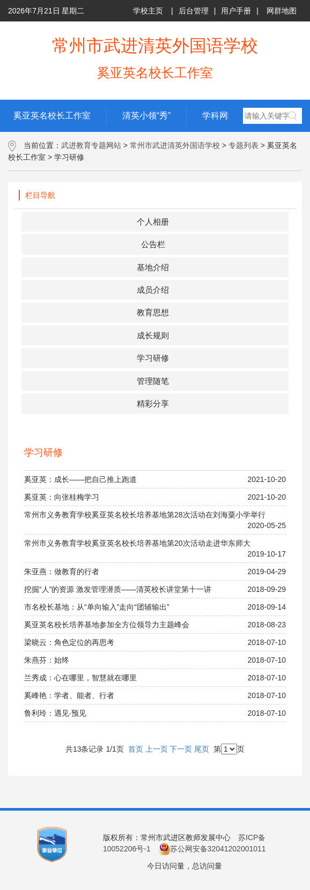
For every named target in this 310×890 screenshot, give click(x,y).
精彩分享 (153, 403)
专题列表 (243, 145)
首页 (135, 749)
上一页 (156, 749)
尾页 (201, 749)
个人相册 (153, 221)
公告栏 (153, 244)
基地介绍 (153, 267)
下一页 (180, 749)
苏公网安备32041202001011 (212, 848)
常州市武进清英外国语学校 (175, 145)
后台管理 (194, 10)
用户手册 (236, 10)
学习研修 (153, 357)
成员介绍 (153, 289)
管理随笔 (153, 380)
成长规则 (153, 335)
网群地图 (282, 10)
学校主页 (148, 10)
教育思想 (153, 312)
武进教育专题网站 (91, 145)
